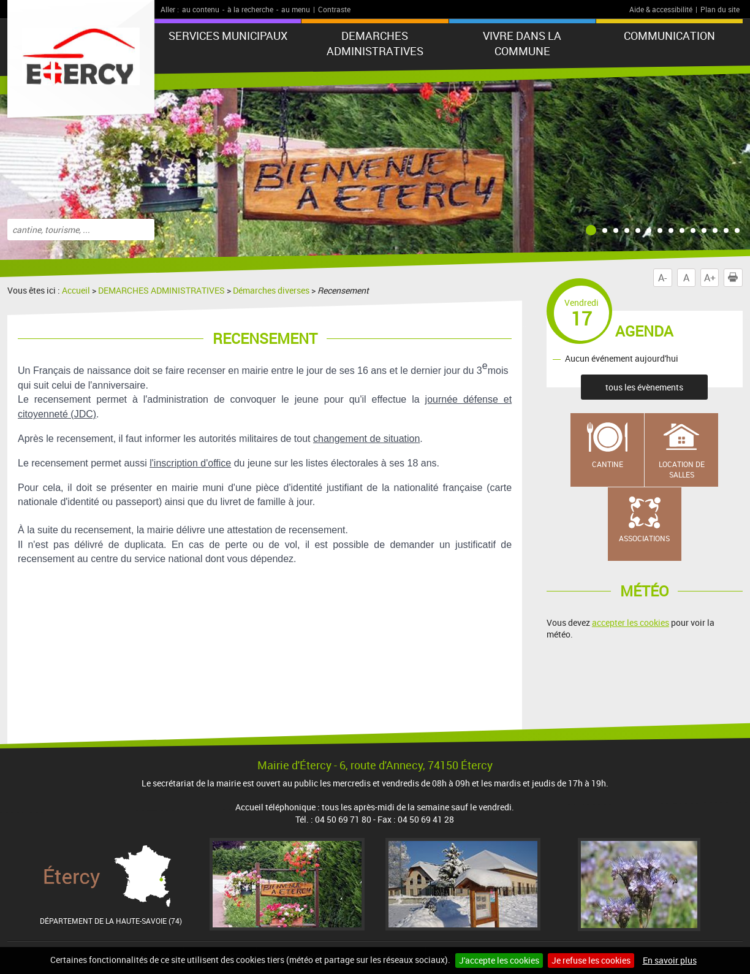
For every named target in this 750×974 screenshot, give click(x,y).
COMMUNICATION (669, 35)
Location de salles (682, 469)
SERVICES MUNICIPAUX (228, 35)
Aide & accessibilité (660, 9)
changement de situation (366, 438)
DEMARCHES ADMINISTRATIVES (375, 43)
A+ (710, 277)
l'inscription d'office (190, 463)
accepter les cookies (630, 622)
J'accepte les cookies (499, 960)
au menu (295, 9)
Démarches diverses (271, 290)
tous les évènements (644, 387)
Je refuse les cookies (591, 960)
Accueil (76, 290)
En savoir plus (670, 960)
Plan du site (720, 9)
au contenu (200, 9)
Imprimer (735, 277)
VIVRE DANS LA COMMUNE (522, 43)
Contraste (334, 9)
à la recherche (250, 9)
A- (662, 277)
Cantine (607, 464)
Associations (644, 538)
